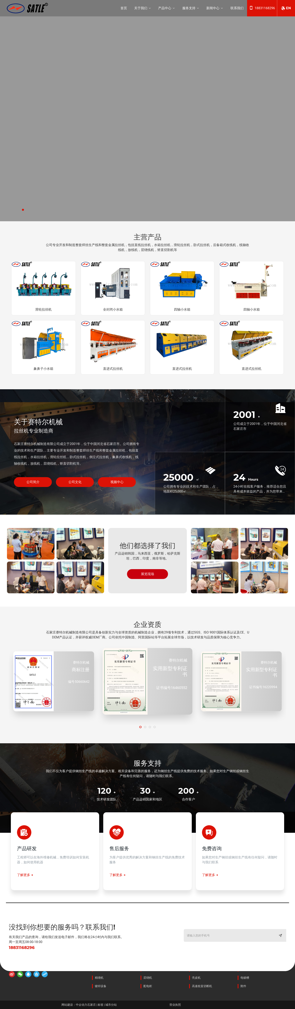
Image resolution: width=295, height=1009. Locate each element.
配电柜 (147, 986)
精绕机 (99, 977)
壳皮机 (196, 977)
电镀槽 (245, 977)
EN (288, 8)
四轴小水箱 (182, 309)
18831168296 (265, 8)
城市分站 (111, 1004)
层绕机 (147, 977)
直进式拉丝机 (113, 369)
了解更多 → (25, 875)
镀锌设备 (100, 986)
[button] (23, 210)
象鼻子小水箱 (43, 369)
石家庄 (91, 1004)
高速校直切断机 (202, 986)
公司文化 (75, 482)
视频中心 (117, 482)
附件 (243, 986)
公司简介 (33, 482)
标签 (101, 1004)
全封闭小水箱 (113, 309)
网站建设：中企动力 (74, 1004)
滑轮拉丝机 (43, 309)
